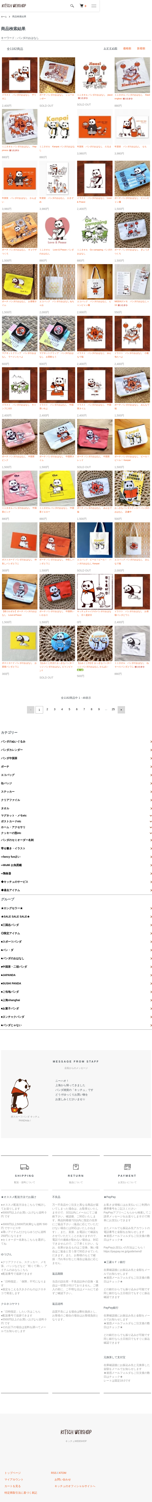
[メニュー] (146, 6)
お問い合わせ (59, 1448)
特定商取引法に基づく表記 (17, 1461)
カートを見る (9, 1455)
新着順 (141, 48)
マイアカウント (10, 1448)
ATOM (62, 1442)
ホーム (4, 16)
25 (112, 735)
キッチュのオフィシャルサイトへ (71, 1455)
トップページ (9, 1442)
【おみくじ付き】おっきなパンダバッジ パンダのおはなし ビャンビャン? (57, 691)
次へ (120, 735)
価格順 (127, 48)
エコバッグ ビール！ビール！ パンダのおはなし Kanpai (95, 580)
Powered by (76, 1492)
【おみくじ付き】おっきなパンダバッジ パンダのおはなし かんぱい (94, 691)
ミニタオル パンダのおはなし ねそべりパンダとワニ (132, 691)
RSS (54, 1442)
